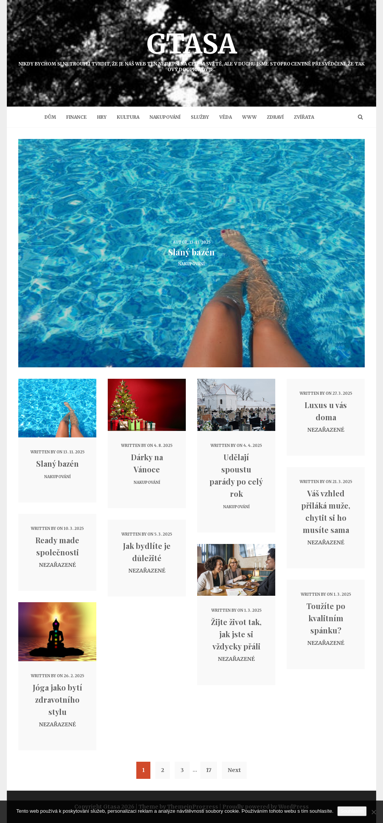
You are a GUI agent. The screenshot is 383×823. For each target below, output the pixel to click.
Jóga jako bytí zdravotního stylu (57, 699)
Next (234, 770)
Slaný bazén (57, 463)
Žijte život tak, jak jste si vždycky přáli (236, 634)
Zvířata (304, 117)
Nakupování (165, 117)
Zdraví (275, 117)
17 (208, 770)
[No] (373, 812)
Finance (76, 117)
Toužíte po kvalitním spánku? (325, 618)
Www (249, 117)
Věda (225, 117)
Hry (102, 117)
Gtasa (191, 49)
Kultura (128, 117)
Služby (200, 117)
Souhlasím (352, 811)
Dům (50, 117)
